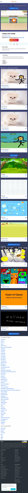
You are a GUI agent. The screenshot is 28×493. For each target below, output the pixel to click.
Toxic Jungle (3, 356)
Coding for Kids (5, 5)
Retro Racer (3, 382)
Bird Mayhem (3, 408)
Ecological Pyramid (4, 394)
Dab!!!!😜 (2, 263)
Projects (10, 5)
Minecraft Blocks (4, 472)
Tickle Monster (3, 365)
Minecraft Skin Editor (4, 469)
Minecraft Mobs (3, 470)
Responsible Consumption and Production (8, 371)
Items (2, 435)
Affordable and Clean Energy (6, 370)
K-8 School (17, 475)
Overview (16, 451)
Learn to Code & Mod (6, 426)
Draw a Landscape (4, 391)
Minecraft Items (3, 474)
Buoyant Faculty (5, 176)
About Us (2, 452)
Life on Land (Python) (4, 387)
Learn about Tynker (14, 8)
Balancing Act (3, 364)
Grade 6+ (2, 344)
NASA (2, 405)
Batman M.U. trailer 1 (5, 327)
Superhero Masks (4, 393)
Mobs (2, 438)
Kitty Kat (2, 285)
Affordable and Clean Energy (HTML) (7, 388)
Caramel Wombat (5, 150)
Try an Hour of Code (5, 337)
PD (15, 478)
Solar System (3, 400)
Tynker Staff (21, 37)
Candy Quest (3, 350)
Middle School (17, 470)
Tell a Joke (2, 406)
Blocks (2, 437)
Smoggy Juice (4, 108)
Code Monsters (3, 361)
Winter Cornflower (5, 308)
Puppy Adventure (4, 402)
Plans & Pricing (17, 458)
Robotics (2, 431)
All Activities (3, 339)
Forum (2, 461)
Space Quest (3, 374)
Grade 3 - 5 (3, 342)
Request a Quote (18, 481)
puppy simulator (4, 106)
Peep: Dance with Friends (5, 417)
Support (2, 454)
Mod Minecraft (3, 357)
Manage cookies (5, 489)
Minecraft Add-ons (4, 473)
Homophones (3, 396)
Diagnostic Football (5, 286)
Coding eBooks (3, 460)
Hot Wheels (3, 351)
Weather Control (4, 362)
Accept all (13, 489)
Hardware (2, 423)
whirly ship (3, 195)
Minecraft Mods (3, 475)
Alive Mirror (4, 329)
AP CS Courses (17, 473)
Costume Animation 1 (5, 85)
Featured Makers (18, 457)
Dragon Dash (3, 353)
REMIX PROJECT (14, 40)
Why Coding (17, 456)
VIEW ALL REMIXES (14, 155)
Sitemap (2, 458)
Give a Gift (16, 454)
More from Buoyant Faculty (14, 244)
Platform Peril (3, 385)
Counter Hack (3, 354)
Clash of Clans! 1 (4, 306)
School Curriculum (18, 467)
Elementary (17, 469)
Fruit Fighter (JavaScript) (5, 367)
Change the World (4, 379)
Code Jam (2, 477)
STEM (2, 416)
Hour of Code (3, 478)
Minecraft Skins (3, 468)
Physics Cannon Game (5, 399)
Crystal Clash (3, 403)
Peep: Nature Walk (4, 419)
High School (17, 472)
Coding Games (3, 466)
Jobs (1, 456)
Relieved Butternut (5, 129)
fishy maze (3, 217)
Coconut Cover (4, 265)
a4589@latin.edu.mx (5, 86)
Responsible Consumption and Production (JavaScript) (10, 390)
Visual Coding (3, 428)
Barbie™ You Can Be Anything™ (6, 347)
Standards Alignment (18, 477)
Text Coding (3, 432)
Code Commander (4, 380)
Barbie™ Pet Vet (3, 345)
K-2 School (17, 474)
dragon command (4, 238)
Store (2, 462)
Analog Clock (3, 422)
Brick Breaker (3, 359)
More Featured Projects (14, 333)
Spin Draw (2, 411)
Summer (16, 461)
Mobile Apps (3, 457)
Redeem (16, 455)
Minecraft (2, 429)
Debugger (2, 414)
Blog (1, 451)
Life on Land (3, 368)
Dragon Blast (3, 348)
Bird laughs (3, 174)
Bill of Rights (3, 420)
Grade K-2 (2, 341)
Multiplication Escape (4, 397)
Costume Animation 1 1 (5, 128)
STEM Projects (17, 480)
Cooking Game (3, 377)
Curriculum (17, 452)
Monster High (3, 373)
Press (2, 455)
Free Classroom (17, 468)
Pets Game (3, 376)
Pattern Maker (3, 413)
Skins (2, 434)
